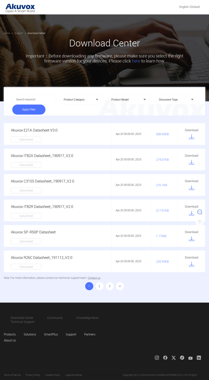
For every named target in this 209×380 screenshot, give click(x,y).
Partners (142, 20)
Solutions (42, 20)
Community (55, 318)
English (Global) (189, 7)
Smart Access (93, 20)
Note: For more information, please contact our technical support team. (52, 278)
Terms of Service (12, 374)
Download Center (22, 318)
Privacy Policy (33, 374)
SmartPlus (66, 20)
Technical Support (22, 322)
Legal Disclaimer (73, 374)
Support (119, 20)
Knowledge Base (87, 318)
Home (7, 33)
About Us (165, 20)
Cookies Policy (52, 374)
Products (18, 20)
